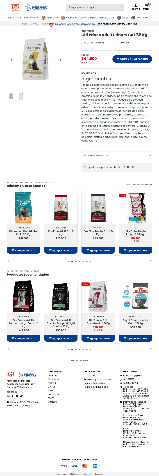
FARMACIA (31, 17)
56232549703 (129, 383)
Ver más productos (139, 184)
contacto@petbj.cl (132, 375)
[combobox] (95, 7)
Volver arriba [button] (79, 361)
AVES (125, 17)
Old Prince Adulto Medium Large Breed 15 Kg (23, 323)
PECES (58, 24)
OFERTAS (14, 17)
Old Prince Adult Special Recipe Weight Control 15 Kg (61, 323)
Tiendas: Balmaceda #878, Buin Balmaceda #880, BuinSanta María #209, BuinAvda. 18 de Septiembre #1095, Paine (135, 392)
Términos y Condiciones (97, 379)
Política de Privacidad (96, 387)
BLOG (106, 24)
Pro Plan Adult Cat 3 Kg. (61, 233)
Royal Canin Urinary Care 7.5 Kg (135, 322)
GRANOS (70, 24)
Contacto (89, 375)
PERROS (52, 17)
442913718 (127, 379)
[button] (132, 167)
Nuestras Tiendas (89, 24)
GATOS (71, 17)
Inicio (24, 23)
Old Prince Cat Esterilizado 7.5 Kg (98, 322)
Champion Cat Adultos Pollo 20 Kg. (23, 233)
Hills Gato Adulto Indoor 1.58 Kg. (135, 233)
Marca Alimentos (96, 155)
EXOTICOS (142, 17)
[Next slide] (60, 60)
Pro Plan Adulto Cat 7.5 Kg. (98, 233)
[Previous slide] (11, 60)
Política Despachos (95, 383)
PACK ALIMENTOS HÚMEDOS (97, 17)
